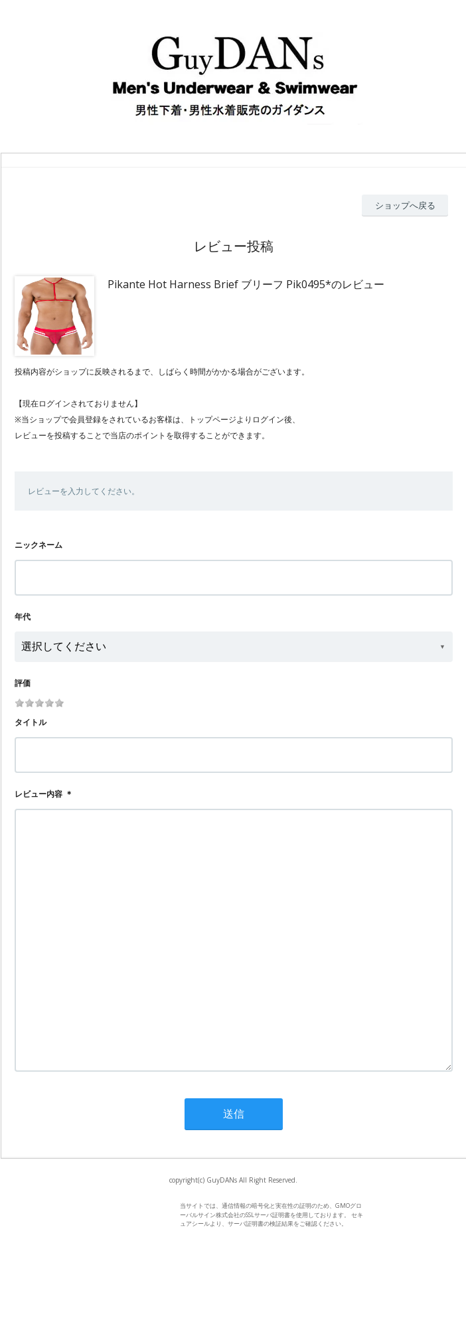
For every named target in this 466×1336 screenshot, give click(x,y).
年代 (23, 616)
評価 (23, 683)
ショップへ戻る (405, 205)
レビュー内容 (38, 793)
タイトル (30, 722)
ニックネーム (38, 544)
